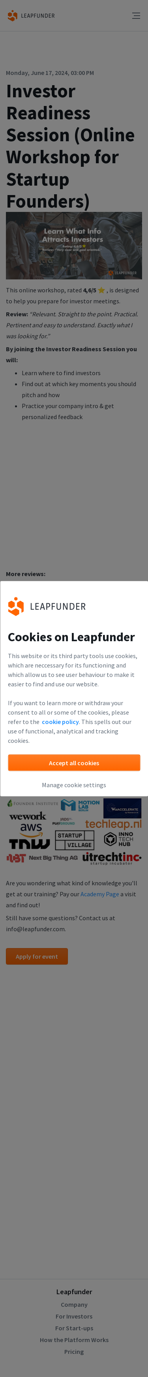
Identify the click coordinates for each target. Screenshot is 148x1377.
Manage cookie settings (74, 784)
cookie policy (60, 721)
